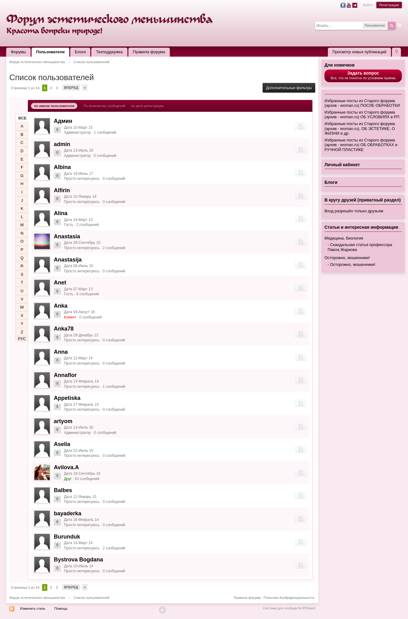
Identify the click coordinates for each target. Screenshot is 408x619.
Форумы (18, 52)
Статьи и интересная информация (361, 227)
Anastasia (67, 236)
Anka (60, 306)
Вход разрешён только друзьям (353, 211)
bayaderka (67, 513)
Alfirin (62, 190)
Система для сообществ (282, 608)
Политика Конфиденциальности (289, 598)
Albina (62, 167)
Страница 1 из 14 (25, 88)
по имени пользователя (54, 106)
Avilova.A (66, 467)
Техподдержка (109, 52)
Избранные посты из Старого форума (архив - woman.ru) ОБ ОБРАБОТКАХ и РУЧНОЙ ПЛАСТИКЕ (360, 145)
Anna (61, 352)
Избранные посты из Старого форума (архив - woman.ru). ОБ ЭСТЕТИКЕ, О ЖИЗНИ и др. (359, 128)
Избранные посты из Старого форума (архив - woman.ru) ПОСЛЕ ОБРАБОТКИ (362, 103)
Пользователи (50, 52)
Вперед (71, 87)
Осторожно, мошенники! (347, 257)
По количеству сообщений (104, 106)
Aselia (62, 444)
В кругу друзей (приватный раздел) (362, 199)
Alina (60, 213)
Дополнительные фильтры (289, 88)
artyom (63, 421)
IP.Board (309, 608)
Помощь (61, 608)
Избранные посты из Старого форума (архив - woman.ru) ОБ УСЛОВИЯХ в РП (361, 114)
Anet (60, 282)
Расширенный (399, 25)
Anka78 (64, 329)
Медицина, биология (343, 238)
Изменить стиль (32, 608)
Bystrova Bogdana (78, 559)
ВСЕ (22, 118)
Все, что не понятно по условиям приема (363, 75)
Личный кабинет (342, 164)
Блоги (80, 52)
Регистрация (389, 5)
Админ (63, 121)
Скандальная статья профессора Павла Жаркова (360, 247)
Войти (368, 5)
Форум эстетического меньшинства (37, 598)
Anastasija (68, 260)
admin (62, 144)
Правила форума (149, 52)
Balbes (63, 490)
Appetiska (67, 398)
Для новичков (339, 65)
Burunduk (67, 537)
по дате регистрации (147, 106)
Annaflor (65, 375)
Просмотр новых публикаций (359, 52)
